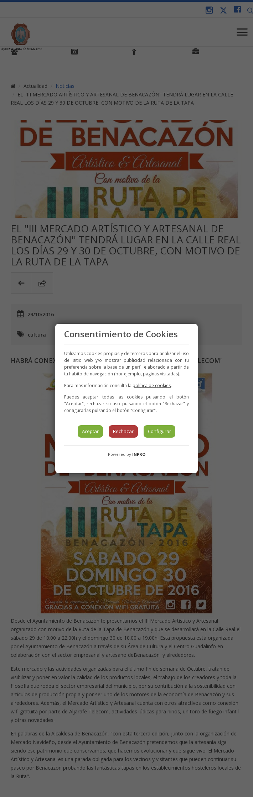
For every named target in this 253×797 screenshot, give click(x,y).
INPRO (138, 454)
